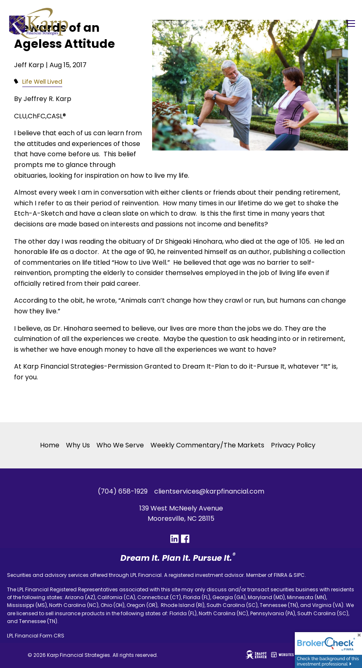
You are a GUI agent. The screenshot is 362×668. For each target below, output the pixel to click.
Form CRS (52, 635)
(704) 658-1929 (123, 491)
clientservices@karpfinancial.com (209, 491)
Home (49, 445)
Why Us (78, 445)
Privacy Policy (293, 445)
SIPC (299, 575)
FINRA (280, 575)
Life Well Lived (42, 82)
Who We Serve (120, 445)
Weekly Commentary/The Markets (207, 445)
